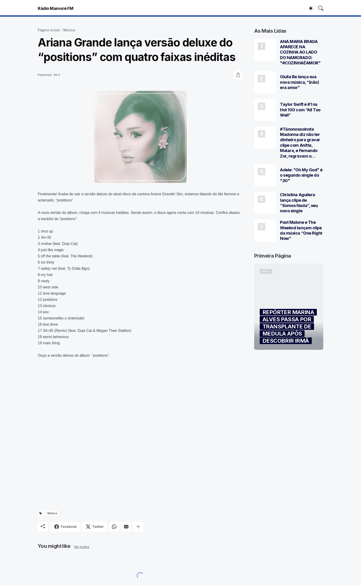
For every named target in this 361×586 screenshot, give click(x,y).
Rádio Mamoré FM (55, 8)
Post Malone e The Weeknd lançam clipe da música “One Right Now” (301, 230)
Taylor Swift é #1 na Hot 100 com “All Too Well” (300, 110)
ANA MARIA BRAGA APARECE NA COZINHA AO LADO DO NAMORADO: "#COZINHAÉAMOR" (300, 52)
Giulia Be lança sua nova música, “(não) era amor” (299, 82)
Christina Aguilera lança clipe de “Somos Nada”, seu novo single (299, 202)
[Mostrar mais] (138, 527)
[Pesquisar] (318, 8)
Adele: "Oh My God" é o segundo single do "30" (301, 175)
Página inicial (49, 30)
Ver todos (81, 547)
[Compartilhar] (238, 75)
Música (69, 30)
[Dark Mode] (308, 8)
